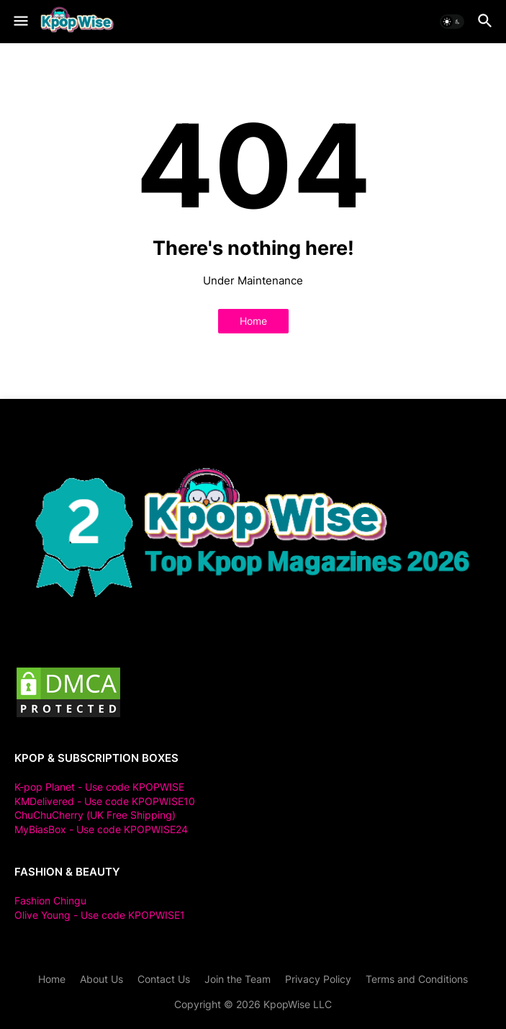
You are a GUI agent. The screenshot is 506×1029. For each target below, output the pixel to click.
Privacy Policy (318, 979)
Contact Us (163, 979)
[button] (20, 21)
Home (253, 321)
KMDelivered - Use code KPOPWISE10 (104, 801)
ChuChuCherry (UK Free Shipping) (95, 815)
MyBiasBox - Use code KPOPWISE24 (101, 829)
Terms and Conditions (417, 979)
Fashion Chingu (50, 900)
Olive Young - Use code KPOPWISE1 (99, 915)
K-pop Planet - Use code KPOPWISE (99, 787)
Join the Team (237, 979)
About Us (101, 979)
